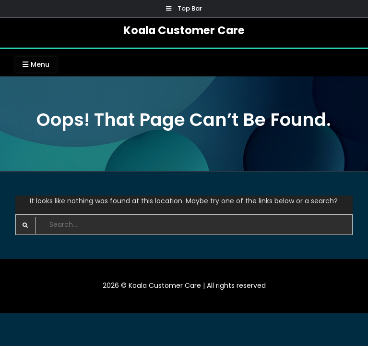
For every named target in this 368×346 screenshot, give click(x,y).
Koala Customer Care (184, 30)
